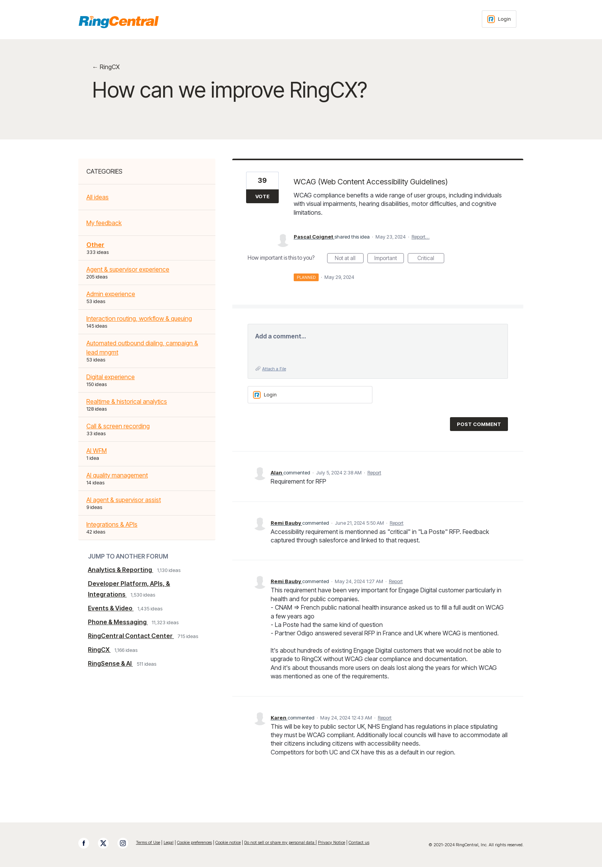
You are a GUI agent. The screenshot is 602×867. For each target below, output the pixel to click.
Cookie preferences (194, 842)
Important (389, 259)
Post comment (479, 424)
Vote (262, 196)
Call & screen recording (118, 426)
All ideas (97, 197)
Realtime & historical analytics (126, 401)
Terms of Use (148, 842)
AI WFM (96, 450)
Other (95, 245)
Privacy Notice (331, 842)
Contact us (359, 842)
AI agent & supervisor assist (123, 500)
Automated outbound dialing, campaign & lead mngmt (142, 347)
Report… (421, 237)
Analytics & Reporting (120, 570)
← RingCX (106, 67)
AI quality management (117, 475)
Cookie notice (228, 842)
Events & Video (111, 608)
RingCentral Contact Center (131, 636)
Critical (430, 259)
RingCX (99, 649)
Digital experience (110, 377)
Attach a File (274, 368)
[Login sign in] (499, 19)
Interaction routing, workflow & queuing (139, 318)
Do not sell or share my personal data (280, 842)
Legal (169, 842)
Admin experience (110, 294)
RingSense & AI (110, 663)
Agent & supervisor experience (127, 269)
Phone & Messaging (118, 622)
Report (374, 472)
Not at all (349, 259)
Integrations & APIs (111, 524)
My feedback (104, 223)
